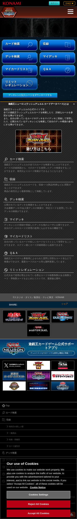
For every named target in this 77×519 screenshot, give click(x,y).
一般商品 (12, 433)
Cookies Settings (38, 494)
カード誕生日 (14, 446)
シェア (64, 303)
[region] (38, 488)
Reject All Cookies (38, 504)
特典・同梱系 (14, 440)
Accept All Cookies (38, 513)
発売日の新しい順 (16, 427)
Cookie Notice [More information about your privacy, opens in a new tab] (38, 487)
